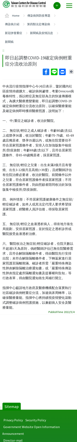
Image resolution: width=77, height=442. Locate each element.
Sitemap (12, 406)
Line (54, 72)
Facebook (45, 72)
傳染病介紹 (12, 24)
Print (62, 72)
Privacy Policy (13, 420)
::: (3, 50)
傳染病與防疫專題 (38, 15)
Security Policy (35, 420)
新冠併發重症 (13, 33)
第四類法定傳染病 (38, 24)
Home (16, 15)
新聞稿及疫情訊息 (41, 33)
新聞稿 (9, 42)
